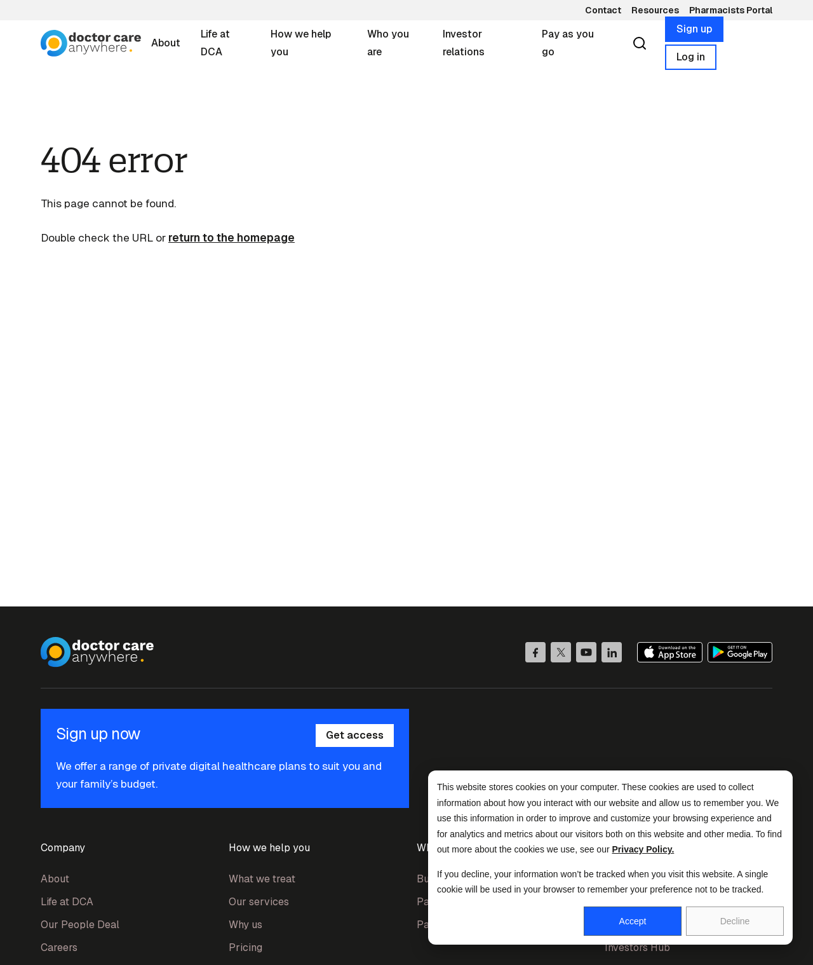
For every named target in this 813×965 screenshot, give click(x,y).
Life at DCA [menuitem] (67, 901)
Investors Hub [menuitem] (637, 947)
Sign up (694, 29)
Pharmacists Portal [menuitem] (730, 10)
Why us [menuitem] (245, 924)
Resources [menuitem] (655, 10)
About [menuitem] (55, 879)
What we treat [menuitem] (262, 879)
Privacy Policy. (643, 849)
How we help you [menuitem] (269, 847)
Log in (690, 57)
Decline (735, 921)
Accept (633, 921)
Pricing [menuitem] (245, 947)
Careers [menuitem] (59, 947)
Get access (355, 735)
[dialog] (610, 857)
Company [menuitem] (63, 847)
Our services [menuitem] (259, 901)
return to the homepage (231, 238)
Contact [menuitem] (603, 10)
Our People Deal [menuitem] (80, 924)
